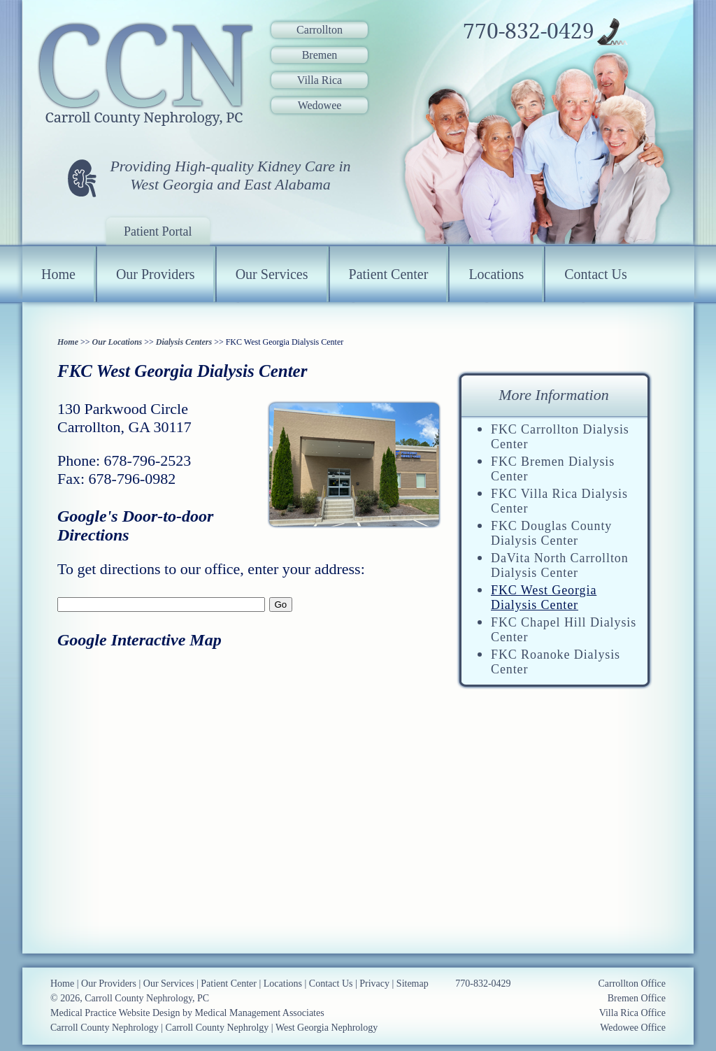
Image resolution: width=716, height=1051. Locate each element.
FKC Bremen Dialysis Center (553, 469)
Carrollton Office (632, 983)
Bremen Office (637, 998)
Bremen (320, 55)
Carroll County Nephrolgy (217, 1027)
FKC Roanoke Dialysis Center (555, 662)
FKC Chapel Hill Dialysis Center (563, 629)
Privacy (374, 983)
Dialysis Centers (184, 342)
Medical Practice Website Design (115, 1013)
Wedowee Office (633, 1027)
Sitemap (412, 983)
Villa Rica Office (632, 1013)
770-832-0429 (528, 31)
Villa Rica (319, 80)
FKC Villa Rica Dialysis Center (559, 501)
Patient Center (389, 274)
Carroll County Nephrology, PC (147, 998)
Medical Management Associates (259, 1013)
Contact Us (595, 274)
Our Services (272, 274)
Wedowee (320, 105)
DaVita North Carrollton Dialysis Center (560, 565)
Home (58, 274)
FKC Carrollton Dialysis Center (560, 436)
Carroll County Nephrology (104, 1027)
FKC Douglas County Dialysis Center (551, 533)
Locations (496, 274)
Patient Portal (158, 231)
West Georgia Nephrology (326, 1027)
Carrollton (319, 30)
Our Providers (155, 274)
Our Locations (117, 342)
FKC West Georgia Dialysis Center (543, 597)
